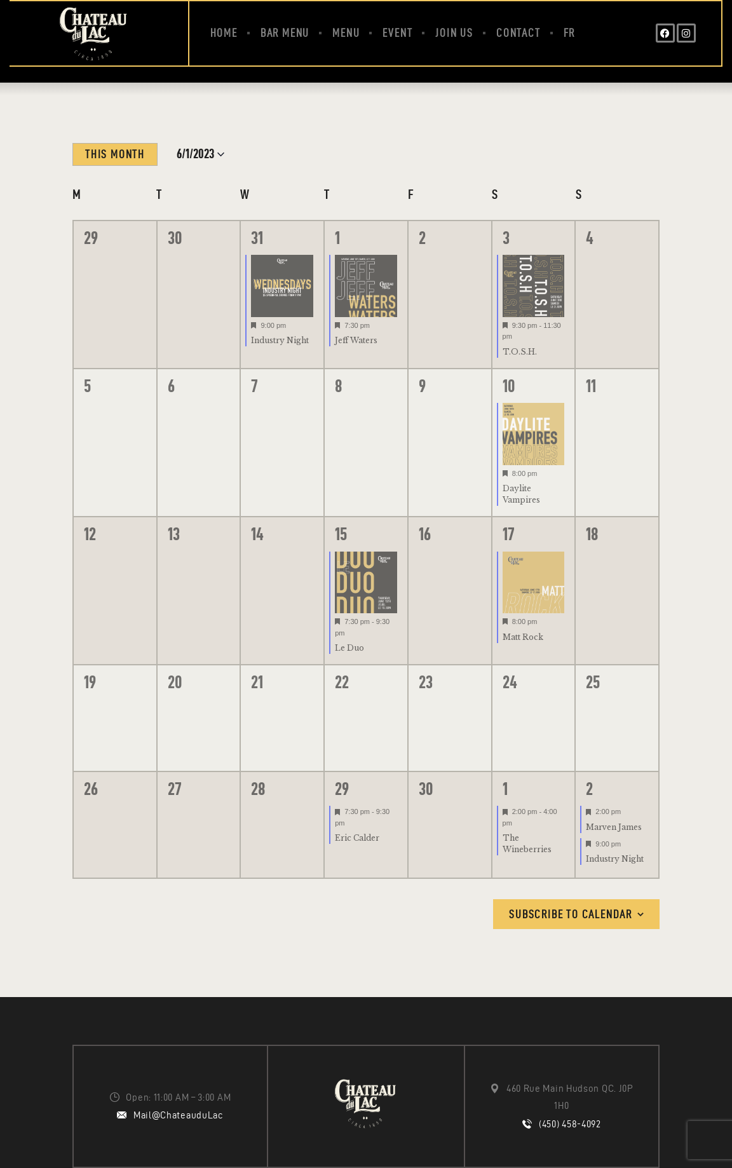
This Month (115, 154)
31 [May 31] (257, 237)
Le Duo (349, 648)
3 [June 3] (506, 237)
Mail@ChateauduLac (178, 1115)
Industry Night (280, 340)
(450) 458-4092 (570, 1124)
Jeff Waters (356, 340)
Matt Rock (523, 637)
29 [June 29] (342, 788)
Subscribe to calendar (570, 914)
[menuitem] (569, 33)
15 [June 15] (341, 533)
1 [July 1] (505, 788)
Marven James (614, 827)
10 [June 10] (509, 385)
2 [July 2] (589, 788)
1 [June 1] (337, 237)
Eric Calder (357, 838)
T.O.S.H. (520, 352)
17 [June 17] (509, 533)
